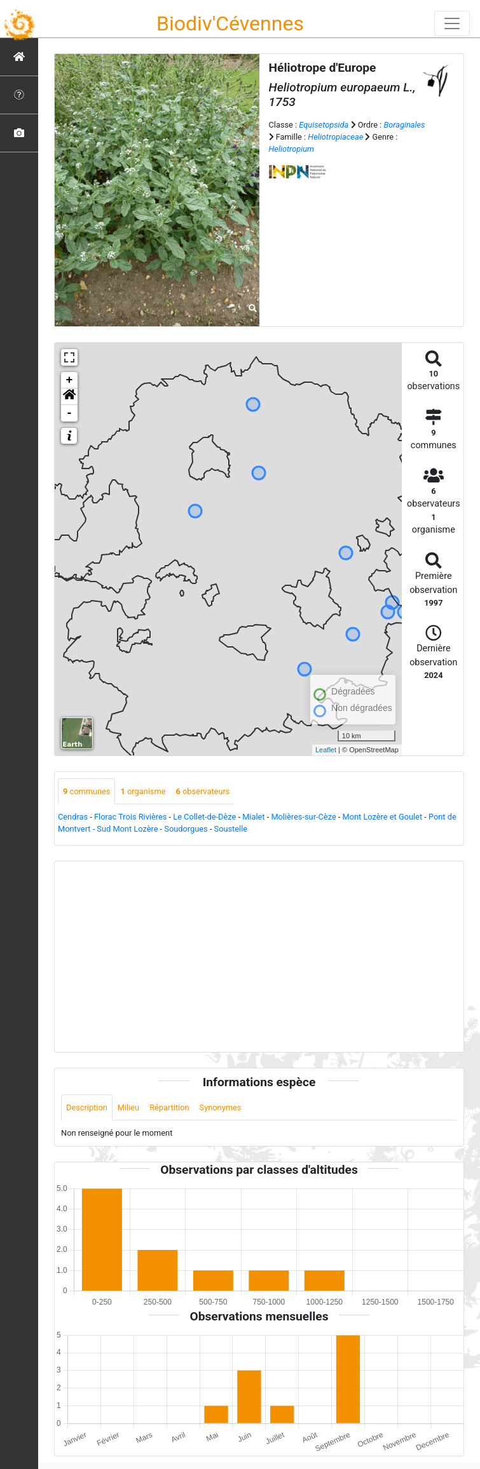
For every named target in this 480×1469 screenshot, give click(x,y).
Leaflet (325, 750)
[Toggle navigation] (452, 23)
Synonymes (221, 1107)
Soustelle (231, 829)
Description (86, 1107)
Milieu (128, 1107)
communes (86, 791)
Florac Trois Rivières (130, 816)
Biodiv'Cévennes (230, 23)
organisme (142, 791)
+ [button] (69, 380)
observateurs (202, 791)
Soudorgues (185, 829)
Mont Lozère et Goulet (383, 816)
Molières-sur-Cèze (303, 816)
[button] (69, 397)
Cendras (73, 816)
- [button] (69, 413)
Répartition (169, 1107)
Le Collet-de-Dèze (204, 816)
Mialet (253, 816)
